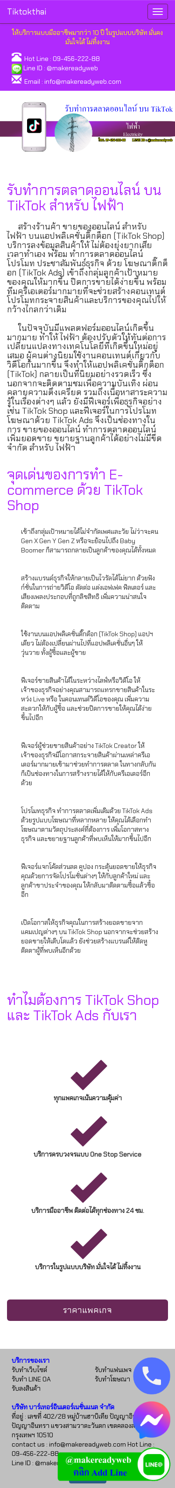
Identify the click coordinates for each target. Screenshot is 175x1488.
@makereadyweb (72, 68)
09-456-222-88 (76, 58)
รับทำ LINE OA (31, 1379)
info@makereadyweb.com (82, 81)
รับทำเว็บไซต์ (29, 1370)
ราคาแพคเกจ (87, 1310)
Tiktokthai (26, 11)
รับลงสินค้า (26, 1388)
